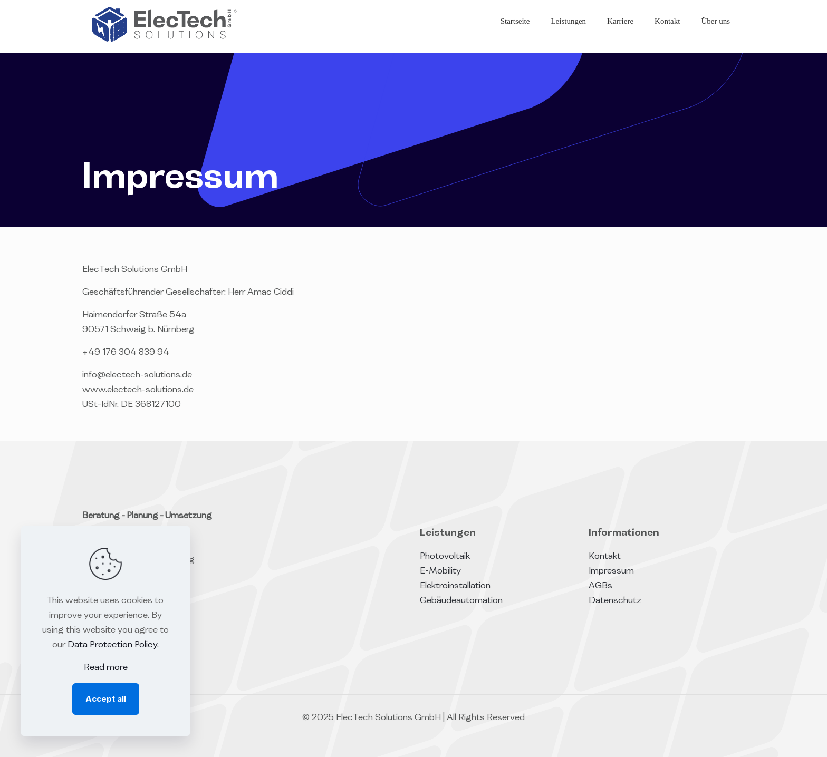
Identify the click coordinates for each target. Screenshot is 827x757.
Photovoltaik (445, 556)
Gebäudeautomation (461, 601)
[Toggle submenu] (568, 47)
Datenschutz (615, 601)
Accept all (105, 699)
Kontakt (605, 556)
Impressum (611, 571)
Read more (106, 668)
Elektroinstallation (455, 586)
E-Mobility (440, 571)
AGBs (600, 586)
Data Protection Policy (112, 645)
